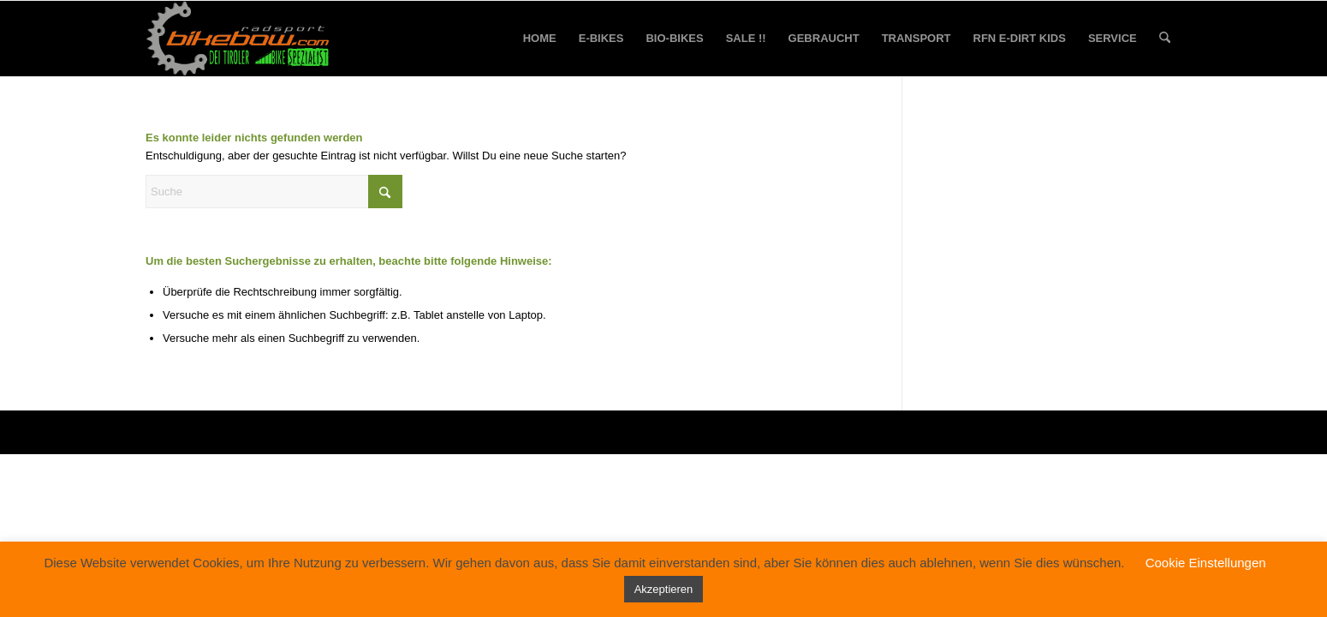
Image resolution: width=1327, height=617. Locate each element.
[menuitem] (540, 38)
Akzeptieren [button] (663, 589)
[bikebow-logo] (238, 38)
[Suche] (1164, 38)
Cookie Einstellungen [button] (1206, 562)
